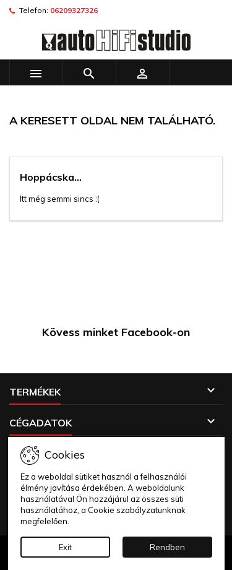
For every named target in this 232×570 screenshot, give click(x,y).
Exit (65, 547)
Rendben (167, 547)
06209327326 (74, 10)
